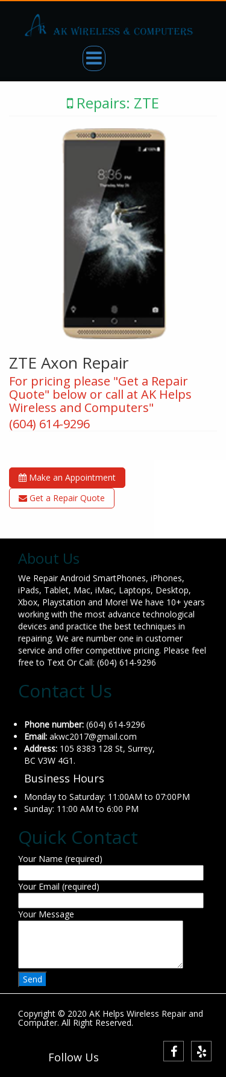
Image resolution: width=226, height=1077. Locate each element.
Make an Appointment (67, 477)
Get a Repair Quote (62, 498)
